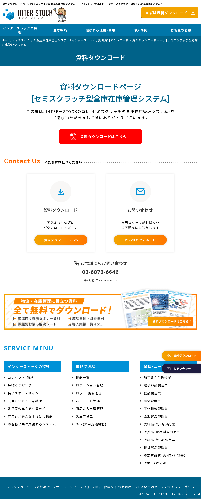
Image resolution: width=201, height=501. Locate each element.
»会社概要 (42, 488)
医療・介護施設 (155, 465)
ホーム (6, 40)
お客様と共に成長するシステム (32, 426)
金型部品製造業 (156, 418)
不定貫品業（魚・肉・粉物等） (165, 457)
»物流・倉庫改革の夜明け (112, 488)
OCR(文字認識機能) (91, 426)
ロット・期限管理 (89, 395)
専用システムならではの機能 (30, 418)
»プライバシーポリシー (180, 488)
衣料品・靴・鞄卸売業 (159, 426)
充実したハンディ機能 (25, 402)
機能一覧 (83, 379)
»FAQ (84, 488)
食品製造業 (152, 395)
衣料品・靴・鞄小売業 (159, 441)
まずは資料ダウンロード (166, 12)
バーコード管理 (88, 402)
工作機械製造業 (156, 410)
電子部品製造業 (156, 387)
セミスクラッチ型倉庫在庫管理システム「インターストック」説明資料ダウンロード (72, 40)
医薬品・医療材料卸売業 (162, 433)
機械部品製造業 (156, 449)
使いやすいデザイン (23, 395)
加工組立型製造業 (158, 379)
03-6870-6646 (100, 274)
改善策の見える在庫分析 (27, 410)
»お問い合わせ (146, 488)
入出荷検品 (84, 418)
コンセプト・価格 (21, 379)
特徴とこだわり (20, 387)
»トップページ (19, 488)
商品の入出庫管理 (89, 410)
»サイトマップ (65, 488)
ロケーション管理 (89, 387)
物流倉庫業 (152, 402)
